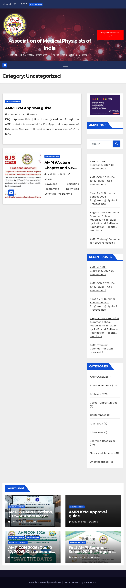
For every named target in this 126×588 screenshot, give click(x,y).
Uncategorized (13, 102)
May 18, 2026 (18, 557)
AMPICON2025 (99, 376)
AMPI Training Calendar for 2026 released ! (101, 348)
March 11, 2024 (57, 174)
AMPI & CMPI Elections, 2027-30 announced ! (102, 165)
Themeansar (90, 582)
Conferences (98, 414)
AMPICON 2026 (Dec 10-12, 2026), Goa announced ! (103, 181)
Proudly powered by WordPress (45, 582)
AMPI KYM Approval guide (28, 108)
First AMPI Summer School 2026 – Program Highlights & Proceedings (93, 551)
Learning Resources (103, 440)
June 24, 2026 (19, 522)
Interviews (96, 432)
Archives (95, 394)
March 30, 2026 (81, 557)
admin (32, 114)
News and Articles (102, 453)
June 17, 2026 (16, 114)
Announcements (100, 385)
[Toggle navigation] (66, 65)
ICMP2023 (96, 423)
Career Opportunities (103, 402)
